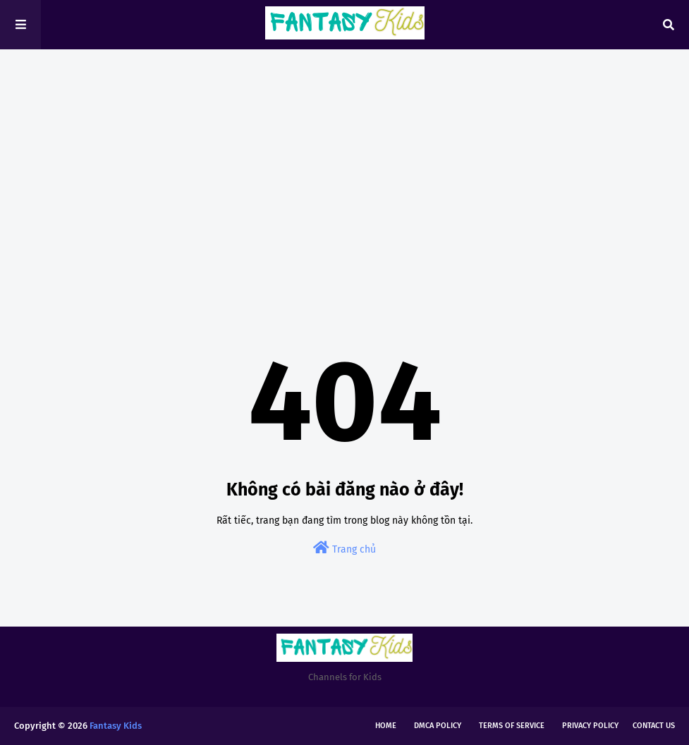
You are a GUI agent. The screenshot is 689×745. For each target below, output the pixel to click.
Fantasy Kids (116, 725)
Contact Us (654, 725)
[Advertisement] (344, 169)
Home (385, 725)
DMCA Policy (437, 725)
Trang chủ (344, 548)
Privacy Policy (590, 725)
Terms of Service (511, 725)
